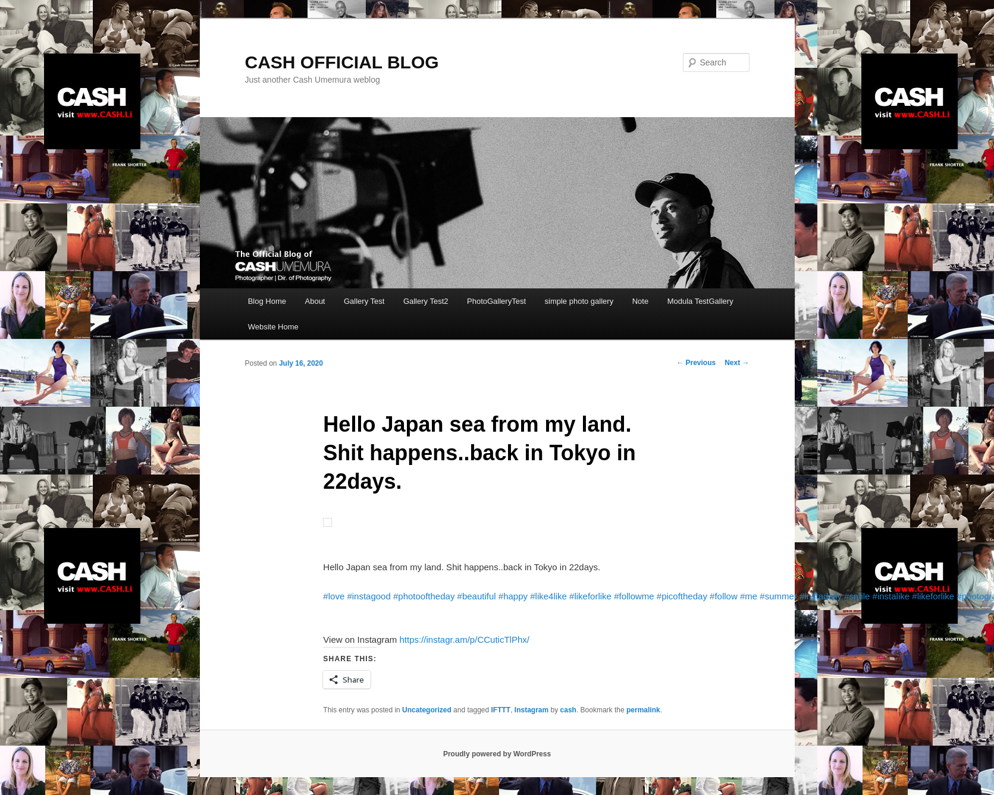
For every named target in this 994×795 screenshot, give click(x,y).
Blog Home (267, 301)
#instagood (368, 596)
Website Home (273, 326)
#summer (778, 596)
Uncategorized (426, 710)
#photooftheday (423, 596)
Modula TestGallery (700, 301)
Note (640, 301)
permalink (643, 710)
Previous (696, 363)
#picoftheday (682, 596)
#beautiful (476, 596)
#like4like (548, 596)
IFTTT (501, 710)
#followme (634, 596)
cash (568, 710)
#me (748, 596)
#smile (857, 596)
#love (333, 596)
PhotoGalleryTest (496, 301)
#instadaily (820, 596)
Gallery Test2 (426, 301)
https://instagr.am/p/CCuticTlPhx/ (464, 639)
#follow (724, 596)
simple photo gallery (579, 301)
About (315, 301)
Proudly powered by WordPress (497, 754)
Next (737, 363)
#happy (513, 596)
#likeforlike (590, 596)
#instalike (891, 596)
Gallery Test (364, 301)
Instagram (531, 710)
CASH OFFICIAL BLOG (342, 62)
